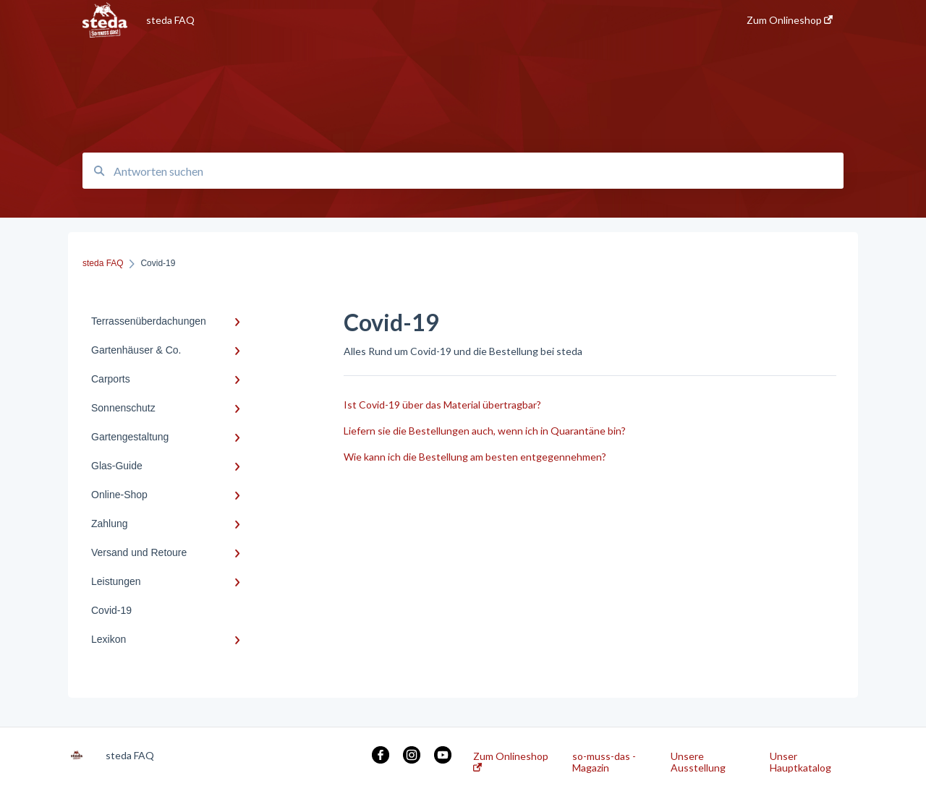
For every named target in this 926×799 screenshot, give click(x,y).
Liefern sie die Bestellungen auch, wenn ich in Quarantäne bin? (485, 430)
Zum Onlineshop (510, 761)
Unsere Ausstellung (698, 762)
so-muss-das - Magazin (604, 762)
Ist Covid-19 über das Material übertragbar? (442, 404)
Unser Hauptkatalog (800, 762)
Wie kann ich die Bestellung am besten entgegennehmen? (475, 456)
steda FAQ (170, 20)
